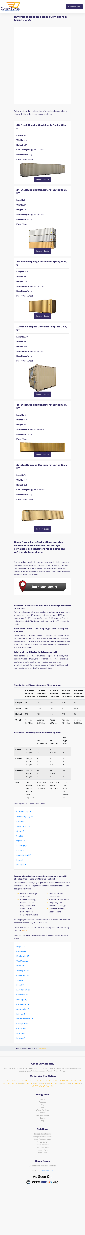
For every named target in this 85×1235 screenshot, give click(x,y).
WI (44, 1086)
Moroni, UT (21, 1033)
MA (63, 1081)
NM (35, 1083)
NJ (32, 1083)
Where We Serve (42, 1110)
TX (76, 1083)
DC (26, 1081)
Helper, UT (20, 947)
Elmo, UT (20, 985)
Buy (42, 1105)
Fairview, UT (21, 1014)
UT (79, 1083)
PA (58, 1083)
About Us (42, 1102)
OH (47, 1083)
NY (43, 1083)
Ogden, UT (20, 841)
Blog (42, 1121)
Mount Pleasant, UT (24, 1019)
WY (52, 1086)
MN (79, 1081)
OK (51, 1083)
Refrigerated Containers (42, 1137)
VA (33, 1086)
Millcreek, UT (22, 865)
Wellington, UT (22, 971)
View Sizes (42, 1153)
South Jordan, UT (23, 855)
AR (8, 1081)
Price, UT (20, 966)
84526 (24, 931)
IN (49, 1081)
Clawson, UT (21, 1028)
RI (62, 1083)
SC (65, 1083)
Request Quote (42, 179)
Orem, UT (20, 831)
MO (4, 1083)
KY (56, 1081)
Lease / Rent (42, 1150)
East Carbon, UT (23, 990)
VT (36, 1086)
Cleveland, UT (22, 995)
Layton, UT (21, 850)
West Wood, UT (22, 961)
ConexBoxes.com (46, 1170)
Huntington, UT (22, 1000)
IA (40, 1081)
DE (30, 1081)
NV (40, 1083)
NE (24, 1083)
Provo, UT (20, 821)
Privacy (42, 1113)
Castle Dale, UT (22, 1004)
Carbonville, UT (22, 951)
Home (42, 1099)
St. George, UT (22, 845)
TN (72, 1083)
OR (55, 1083)
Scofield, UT (21, 980)
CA (15, 1081)
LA (60, 1081)
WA (40, 1086)
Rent (42, 1107)
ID (43, 1081)
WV (48, 1086)
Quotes (42, 1118)
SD (69, 1083)
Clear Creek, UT (23, 975)
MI (75, 1081)
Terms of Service (42, 1115)
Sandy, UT (20, 836)
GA (37, 1081)
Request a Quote (74, 7)
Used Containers (42, 1145)
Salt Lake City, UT (23, 812)
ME (71, 1081)
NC (17, 1083)
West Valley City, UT (24, 817)
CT (23, 1081)
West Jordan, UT (23, 826)
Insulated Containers (42, 1134)
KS (53, 1081)
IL (46, 1081)
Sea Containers (42, 1142)
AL (4, 1081)
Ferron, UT (20, 1038)
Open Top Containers (42, 1139)
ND (20, 1083)
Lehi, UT (19, 860)
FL (33, 1081)
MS (9, 1083)
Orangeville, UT (22, 1009)
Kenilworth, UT (22, 956)
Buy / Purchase (42, 1147)
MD (67, 1081)
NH (28, 1083)
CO (19, 1081)
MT (13, 1083)
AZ (11, 1081)
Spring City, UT (22, 1024)
